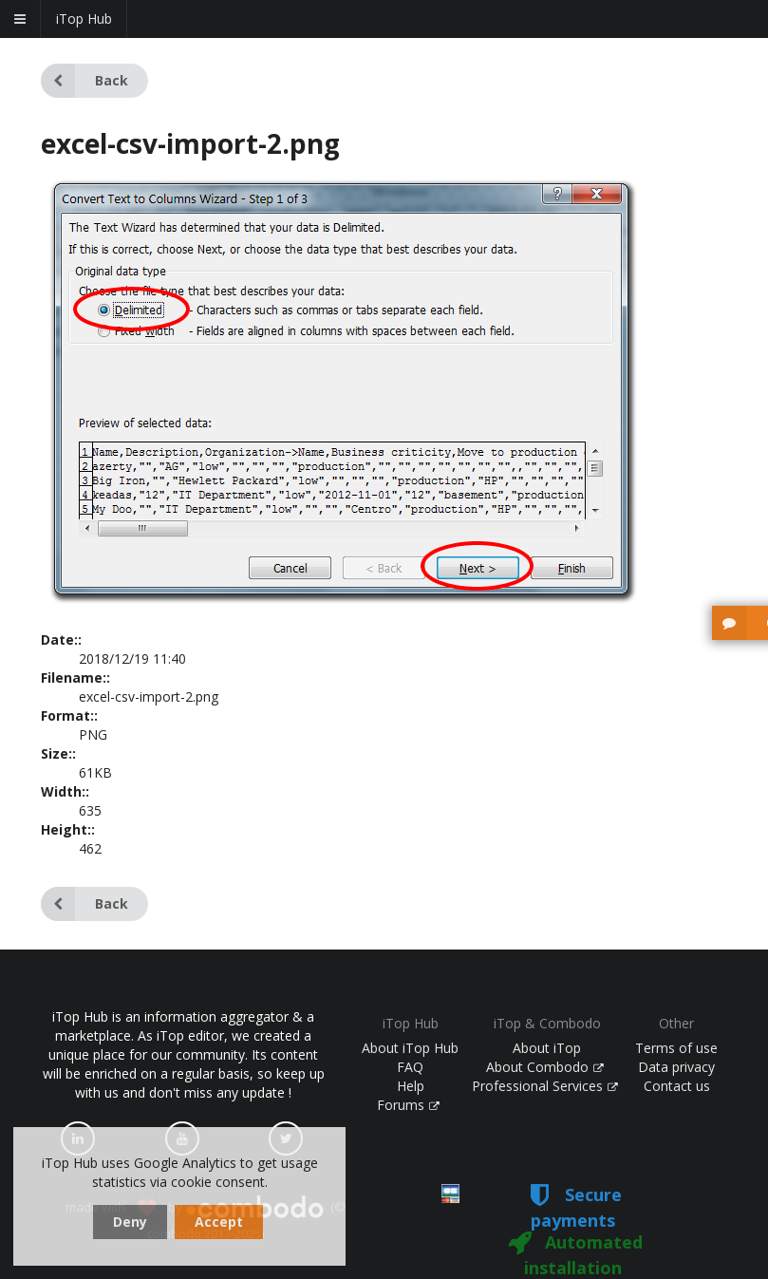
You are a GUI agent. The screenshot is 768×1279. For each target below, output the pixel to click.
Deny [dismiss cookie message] (130, 1222)
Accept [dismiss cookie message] (219, 1222)
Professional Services (545, 1086)
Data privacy (676, 1067)
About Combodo (545, 1067)
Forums (408, 1105)
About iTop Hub (410, 1048)
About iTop (547, 1048)
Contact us (677, 1086)
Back (84, 81)
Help (410, 1086)
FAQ (410, 1067)
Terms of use (676, 1048)
